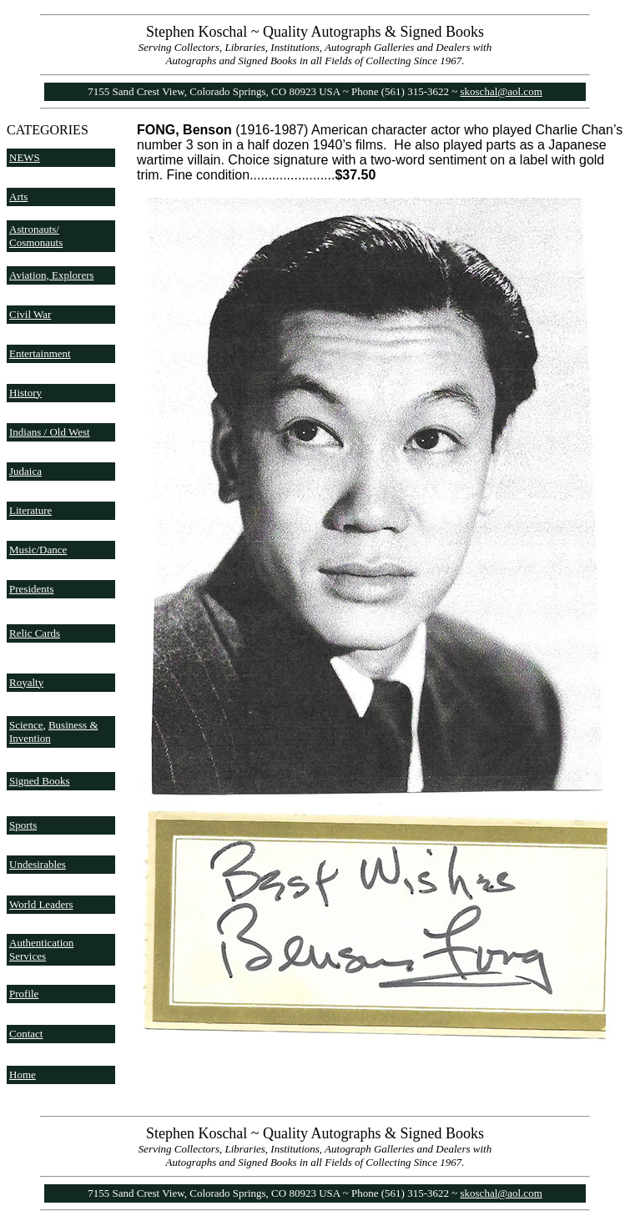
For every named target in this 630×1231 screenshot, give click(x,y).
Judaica (25, 471)
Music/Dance (38, 549)
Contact (26, 1033)
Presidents (31, 589)
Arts (18, 196)
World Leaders (41, 904)
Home (22, 1074)
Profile (23, 993)
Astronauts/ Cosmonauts (36, 236)
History (25, 392)
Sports (23, 825)
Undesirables (37, 864)
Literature (30, 510)
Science (26, 725)
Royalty (26, 682)
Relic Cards (34, 633)
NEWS (24, 157)
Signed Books (39, 780)
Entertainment (40, 353)
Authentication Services (41, 949)
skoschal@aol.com (501, 91)
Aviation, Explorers (51, 275)
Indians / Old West (49, 432)
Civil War (30, 314)
